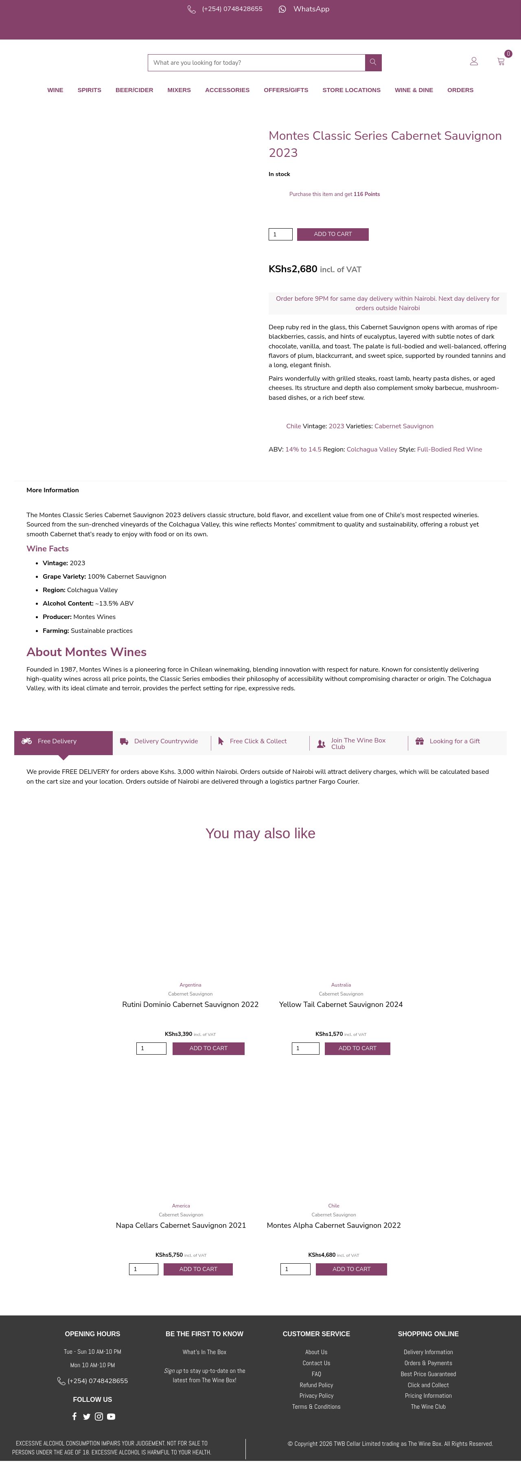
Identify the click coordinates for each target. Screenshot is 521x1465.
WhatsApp (311, 9)
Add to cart (333, 234)
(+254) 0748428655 (232, 8)
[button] (74, 1421)
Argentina (190, 985)
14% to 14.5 (303, 449)
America (181, 1208)
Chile (293, 426)
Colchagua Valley (372, 449)
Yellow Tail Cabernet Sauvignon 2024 (341, 1005)
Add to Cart (208, 1049)
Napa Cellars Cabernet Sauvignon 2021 (181, 1227)
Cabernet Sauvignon (404, 426)
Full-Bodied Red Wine (449, 449)
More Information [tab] (52, 490)
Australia (341, 985)
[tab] (63, 743)
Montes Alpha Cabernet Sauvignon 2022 (334, 1227)
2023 (336, 426)
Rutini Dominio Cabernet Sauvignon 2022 (190, 1005)
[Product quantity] (281, 234)
